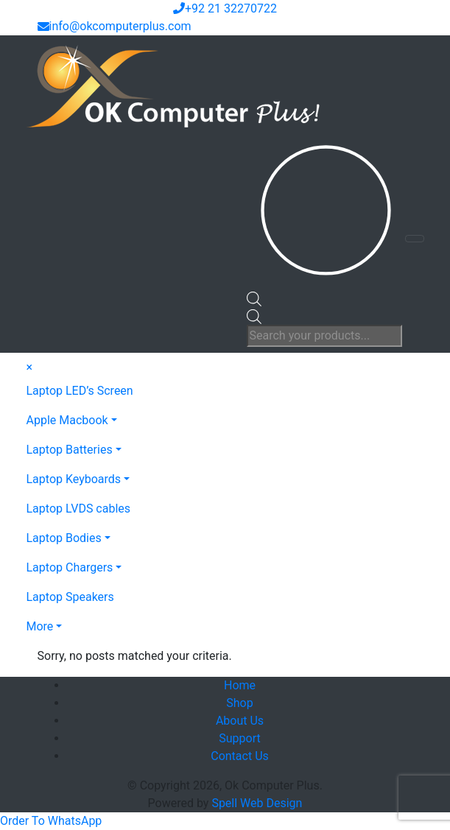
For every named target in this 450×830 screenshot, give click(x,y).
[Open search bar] (254, 298)
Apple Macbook (67, 420)
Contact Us (240, 756)
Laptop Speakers (70, 597)
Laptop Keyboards (74, 479)
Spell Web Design (256, 803)
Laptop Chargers (70, 567)
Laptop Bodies (64, 538)
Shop (239, 703)
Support (239, 738)
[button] (51, 821)
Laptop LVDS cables (79, 509)
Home (240, 685)
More (40, 626)
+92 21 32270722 (225, 8)
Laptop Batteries (70, 450)
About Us (240, 721)
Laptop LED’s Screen (80, 391)
